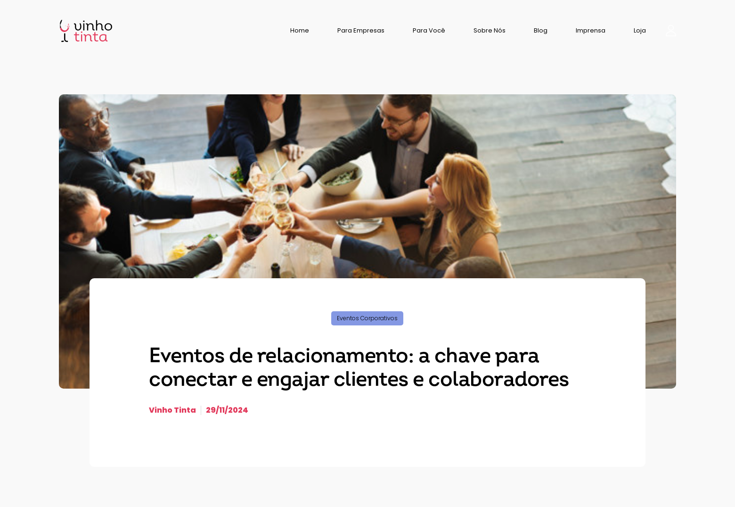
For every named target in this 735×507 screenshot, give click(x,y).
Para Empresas (360, 30)
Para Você (429, 30)
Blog (540, 30)
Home (299, 30)
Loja (640, 30)
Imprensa (590, 30)
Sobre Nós (490, 30)
